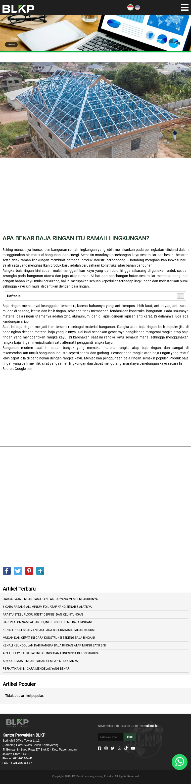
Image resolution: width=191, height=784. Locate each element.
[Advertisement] (95, 200)
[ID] (130, 9)
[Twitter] (113, 748)
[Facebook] (99, 748)
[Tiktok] (126, 748)
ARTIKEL (11, 44)
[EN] (137, 9)
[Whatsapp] (119, 748)
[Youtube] (133, 748)
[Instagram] (106, 748)
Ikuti (130, 737)
